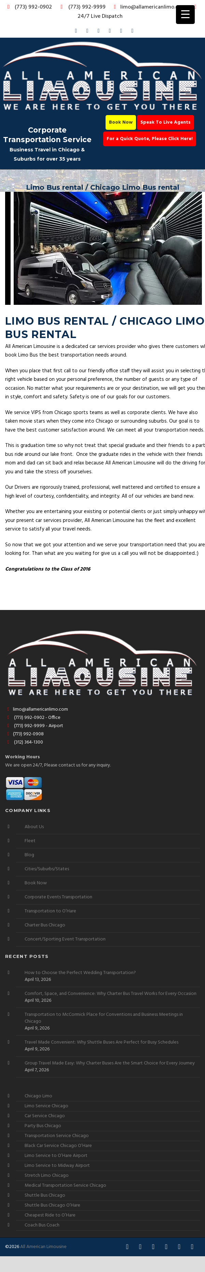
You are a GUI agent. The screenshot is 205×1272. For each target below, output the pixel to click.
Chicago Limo (38, 1096)
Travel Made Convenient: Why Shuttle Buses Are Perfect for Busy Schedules (101, 1042)
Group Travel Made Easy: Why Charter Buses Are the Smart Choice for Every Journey (110, 1063)
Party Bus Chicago (43, 1126)
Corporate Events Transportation (58, 897)
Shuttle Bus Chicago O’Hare (52, 1205)
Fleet (30, 841)
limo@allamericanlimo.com (149, 7)
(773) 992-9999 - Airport (34, 726)
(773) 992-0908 (24, 734)
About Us (34, 827)
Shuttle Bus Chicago (45, 1195)
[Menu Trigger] (185, 14)
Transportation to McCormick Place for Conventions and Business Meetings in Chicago (104, 1018)
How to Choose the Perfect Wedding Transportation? (80, 973)
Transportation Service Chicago (57, 1136)
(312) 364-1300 (24, 742)
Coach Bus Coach (42, 1225)
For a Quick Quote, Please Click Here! (150, 139)
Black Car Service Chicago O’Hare (58, 1146)
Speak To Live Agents (165, 122)
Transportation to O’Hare (50, 911)
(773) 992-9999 (81, 7)
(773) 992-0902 (28, 7)
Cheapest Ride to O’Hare (50, 1215)
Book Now (121, 122)
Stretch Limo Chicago (47, 1176)
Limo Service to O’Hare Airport (56, 1156)
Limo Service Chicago (46, 1106)
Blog (29, 855)
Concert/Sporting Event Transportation (65, 939)
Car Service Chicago (45, 1116)
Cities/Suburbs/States (47, 869)
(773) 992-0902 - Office (32, 718)
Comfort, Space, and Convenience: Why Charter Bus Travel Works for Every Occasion (110, 993)
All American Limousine (43, 1247)
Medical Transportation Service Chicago (65, 1185)
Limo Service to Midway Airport (57, 1166)
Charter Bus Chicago (45, 925)
